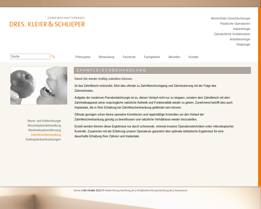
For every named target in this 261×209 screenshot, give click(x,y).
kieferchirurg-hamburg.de (119, 190)
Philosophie (82, 57)
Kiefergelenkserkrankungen (43, 139)
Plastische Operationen (235, 23)
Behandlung (106, 57)
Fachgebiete (152, 57)
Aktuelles (174, 57)
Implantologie (241, 28)
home (77, 190)
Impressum (180, 190)
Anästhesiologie (240, 39)
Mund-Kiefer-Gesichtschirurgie (230, 18)
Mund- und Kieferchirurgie (44, 120)
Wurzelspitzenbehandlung (44, 125)
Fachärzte (129, 57)
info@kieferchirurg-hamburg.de (154, 190)
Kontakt (193, 57)
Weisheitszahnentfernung (44, 130)
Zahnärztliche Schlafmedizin (232, 34)
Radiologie (243, 44)
